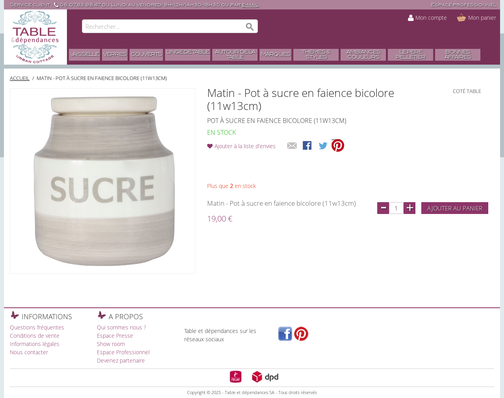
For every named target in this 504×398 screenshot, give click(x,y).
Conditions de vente (34, 335)
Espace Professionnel (123, 352)
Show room (111, 344)
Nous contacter (29, 352)
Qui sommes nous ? (121, 327)
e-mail (250, 4)
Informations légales (34, 344)
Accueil (20, 78)
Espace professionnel (463, 4)
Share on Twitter (324, 146)
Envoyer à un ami (292, 146)
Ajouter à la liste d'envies (245, 146)
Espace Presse (115, 335)
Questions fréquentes (37, 327)
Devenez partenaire (121, 360)
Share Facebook (308, 146)
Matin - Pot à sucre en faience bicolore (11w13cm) (102, 78)
